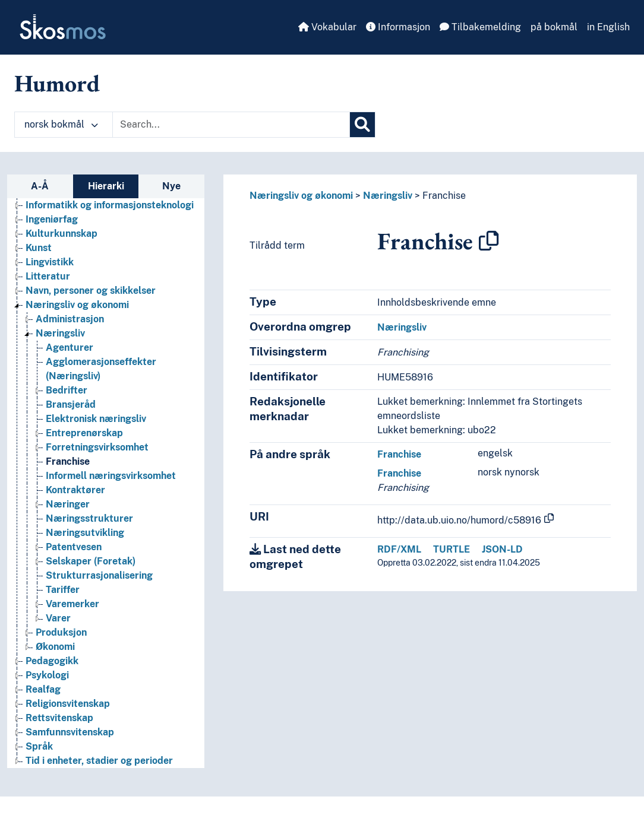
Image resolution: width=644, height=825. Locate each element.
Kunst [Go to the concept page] (39, 247)
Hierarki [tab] (106, 186)
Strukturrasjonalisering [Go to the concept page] (99, 575)
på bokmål (554, 27)
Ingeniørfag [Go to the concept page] (52, 219)
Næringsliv (387, 195)
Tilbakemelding (480, 27)
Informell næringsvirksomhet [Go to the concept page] (111, 475)
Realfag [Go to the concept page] (43, 689)
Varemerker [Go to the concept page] (72, 604)
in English (608, 27)
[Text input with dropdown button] (231, 125)
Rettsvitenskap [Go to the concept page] (59, 718)
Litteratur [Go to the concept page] (48, 276)
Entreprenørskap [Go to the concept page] (84, 433)
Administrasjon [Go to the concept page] (70, 319)
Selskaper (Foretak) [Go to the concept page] (90, 561)
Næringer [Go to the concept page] (68, 504)
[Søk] (362, 125)
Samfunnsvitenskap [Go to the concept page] (70, 732)
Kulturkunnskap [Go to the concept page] (61, 233)
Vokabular (327, 27)
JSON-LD (502, 549)
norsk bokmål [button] (61, 124)
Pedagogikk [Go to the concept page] (52, 661)
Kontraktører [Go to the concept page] (75, 490)
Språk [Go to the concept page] (39, 746)
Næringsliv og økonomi (301, 195)
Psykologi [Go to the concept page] (47, 675)
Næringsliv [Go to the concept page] (60, 333)
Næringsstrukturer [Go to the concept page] (89, 518)
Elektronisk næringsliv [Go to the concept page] (96, 418)
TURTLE (451, 549)
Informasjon (398, 27)
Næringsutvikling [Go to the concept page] (85, 532)
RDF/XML (399, 549)
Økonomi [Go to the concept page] (55, 646)
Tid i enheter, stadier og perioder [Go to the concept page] (99, 760)
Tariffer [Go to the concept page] (63, 589)
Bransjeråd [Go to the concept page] (71, 404)
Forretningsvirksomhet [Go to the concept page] (97, 447)
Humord (57, 83)
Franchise (444, 195)
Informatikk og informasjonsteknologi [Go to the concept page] (110, 205)
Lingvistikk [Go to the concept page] (50, 262)
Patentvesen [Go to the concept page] (74, 547)
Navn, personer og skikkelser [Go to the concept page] (91, 290)
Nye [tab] (171, 186)
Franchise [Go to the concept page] (68, 461)
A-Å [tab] (40, 186)
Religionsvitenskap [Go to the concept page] (68, 703)
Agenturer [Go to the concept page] (69, 347)
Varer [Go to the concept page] (58, 618)
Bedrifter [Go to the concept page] (66, 390)
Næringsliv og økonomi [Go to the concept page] (77, 304)
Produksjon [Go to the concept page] (61, 632)
